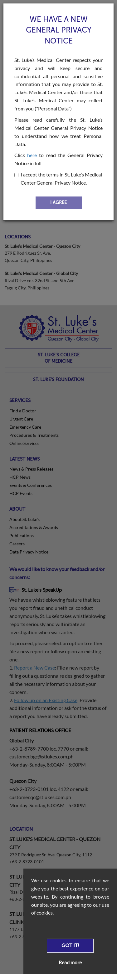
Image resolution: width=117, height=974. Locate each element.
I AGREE (58, 202)
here (32, 155)
